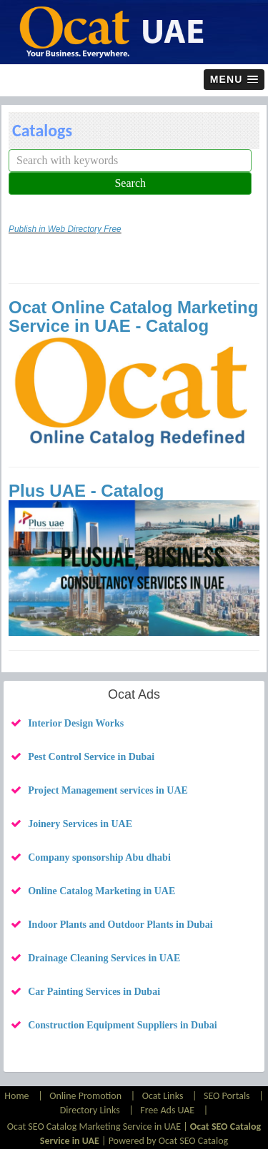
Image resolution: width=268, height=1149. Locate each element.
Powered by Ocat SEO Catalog (169, 1141)
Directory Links (90, 1110)
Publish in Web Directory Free (65, 229)
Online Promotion (85, 1096)
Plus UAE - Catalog (86, 490)
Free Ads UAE (167, 1110)
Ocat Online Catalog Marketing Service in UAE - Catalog (133, 316)
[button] (234, 79)
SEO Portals (227, 1096)
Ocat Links (163, 1096)
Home (17, 1096)
